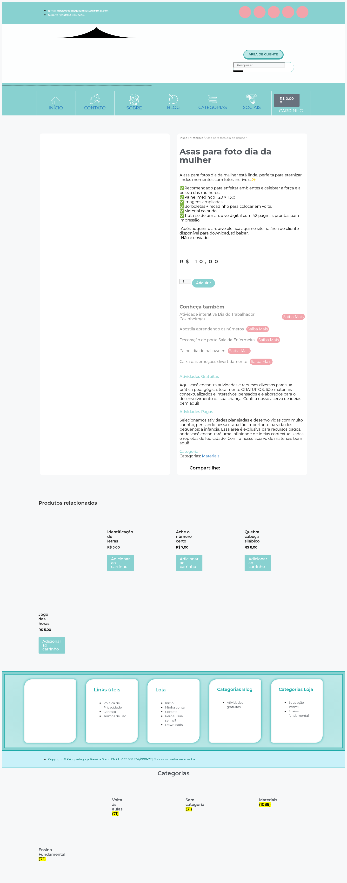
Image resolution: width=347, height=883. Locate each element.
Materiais (196, 138)
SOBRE (134, 108)
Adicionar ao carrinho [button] (120, 563)
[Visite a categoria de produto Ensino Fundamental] (44, 847)
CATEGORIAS (212, 107)
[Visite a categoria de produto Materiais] (264, 795)
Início (183, 138)
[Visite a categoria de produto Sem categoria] (191, 797)
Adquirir (203, 283)
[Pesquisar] (238, 71)
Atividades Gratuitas (199, 376)
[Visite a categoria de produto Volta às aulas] (117, 799)
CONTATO (95, 108)
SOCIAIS (252, 107)
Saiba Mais (293, 316)
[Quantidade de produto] (185, 281)
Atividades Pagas (196, 411)
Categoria (189, 451)
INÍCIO (56, 108)
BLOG (173, 107)
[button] (242, 376)
